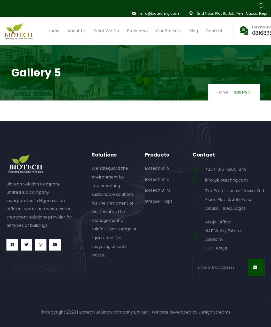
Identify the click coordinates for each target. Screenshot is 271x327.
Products (137, 31)
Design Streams (214, 312)
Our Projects (168, 31)
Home (53, 31)
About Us (76, 31)
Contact (214, 31)
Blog (193, 31)
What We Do (106, 31)
